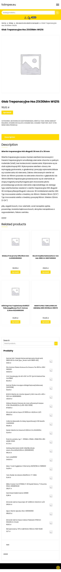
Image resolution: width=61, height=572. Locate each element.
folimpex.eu (8, 4)
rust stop (52, 123)
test (7, 545)
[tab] (30, 137)
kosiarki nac (29, 123)
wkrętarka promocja (9, 125)
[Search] (56, 343)
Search (6, 340)
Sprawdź (7, 112)
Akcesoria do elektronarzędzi (22, 121)
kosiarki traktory (41, 123)
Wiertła (37, 121)
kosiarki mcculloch (16, 123)
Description (9, 137)
